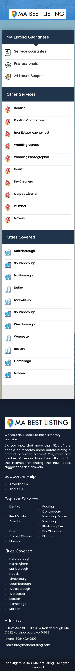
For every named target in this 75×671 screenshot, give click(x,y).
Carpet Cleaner (25, 194)
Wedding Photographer (31, 157)
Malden (19, 373)
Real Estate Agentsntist (31, 132)
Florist (18, 169)
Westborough (24, 324)
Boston (19, 349)
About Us (16, 489)
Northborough (24, 251)
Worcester (22, 336)
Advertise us (18, 484)
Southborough (24, 263)
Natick (18, 287)
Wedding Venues (26, 145)
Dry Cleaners (23, 181)
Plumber (20, 206)
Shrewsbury (22, 300)
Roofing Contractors (29, 120)
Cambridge (22, 361)
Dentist (19, 108)
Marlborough (23, 275)
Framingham (18, 563)
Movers (19, 218)
